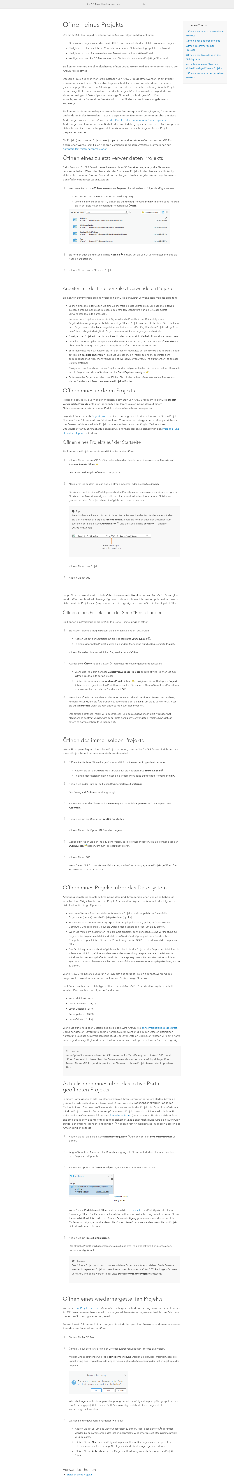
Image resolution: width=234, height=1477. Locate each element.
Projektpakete (100, 415)
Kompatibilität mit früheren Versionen (85, 148)
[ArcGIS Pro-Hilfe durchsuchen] (114, 4)
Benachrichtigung (120, 1113)
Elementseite (134, 1208)
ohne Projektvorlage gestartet (159, 1026)
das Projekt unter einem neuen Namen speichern (139, 119)
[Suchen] (144, 4)
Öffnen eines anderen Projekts (203, 40)
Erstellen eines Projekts (79, 1472)
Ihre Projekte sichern (87, 1306)
